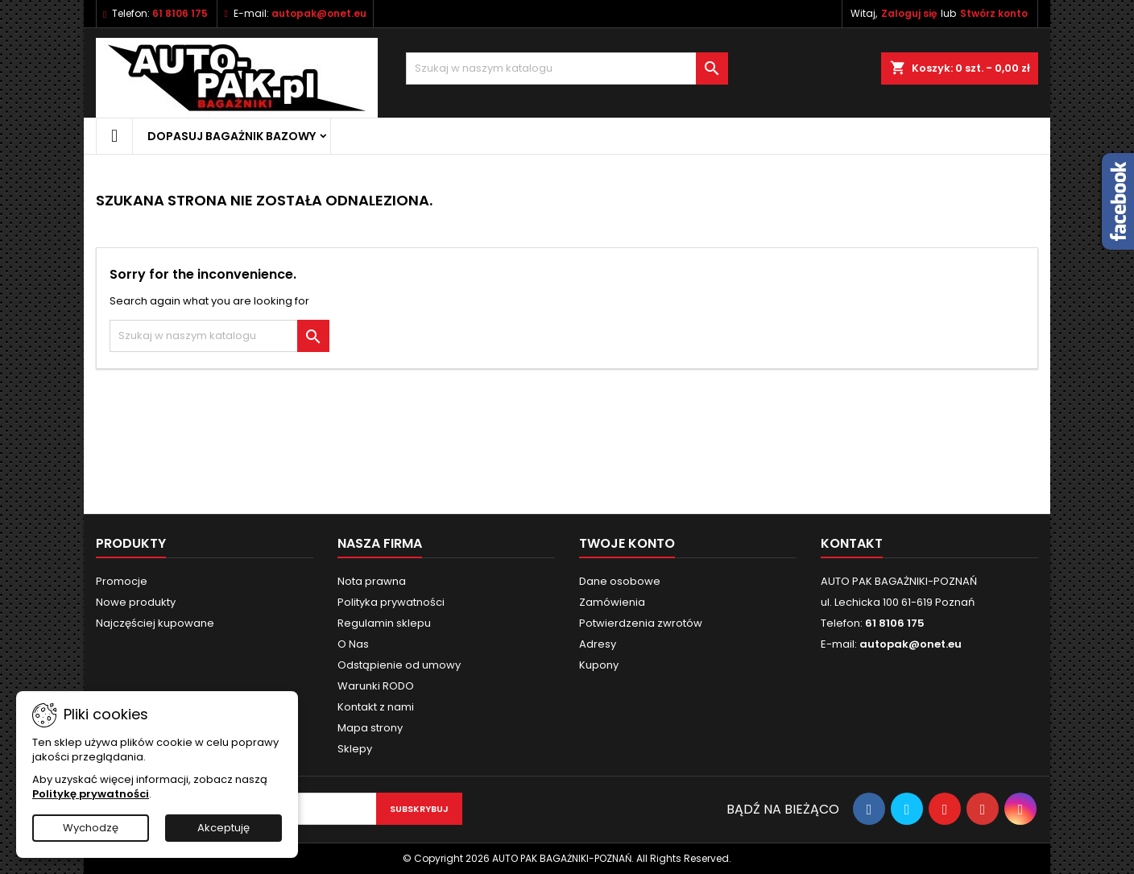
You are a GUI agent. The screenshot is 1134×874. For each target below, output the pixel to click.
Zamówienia (612, 602)
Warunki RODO (375, 686)
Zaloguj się (909, 13)
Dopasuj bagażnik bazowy (231, 136)
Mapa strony (370, 727)
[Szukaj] (567, 68)
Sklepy (354, 748)
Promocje (121, 581)
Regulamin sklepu (384, 623)
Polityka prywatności (391, 602)
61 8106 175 (180, 13)
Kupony (599, 665)
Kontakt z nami (375, 707)
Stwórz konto (994, 13)
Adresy (597, 644)
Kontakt (852, 543)
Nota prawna (371, 581)
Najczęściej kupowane (155, 623)
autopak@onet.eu (318, 13)
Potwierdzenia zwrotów (640, 623)
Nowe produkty (136, 602)
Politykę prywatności (90, 794)
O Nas (353, 644)
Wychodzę (90, 827)
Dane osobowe (619, 581)
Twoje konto (627, 543)
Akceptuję (223, 827)
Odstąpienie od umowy (399, 665)
